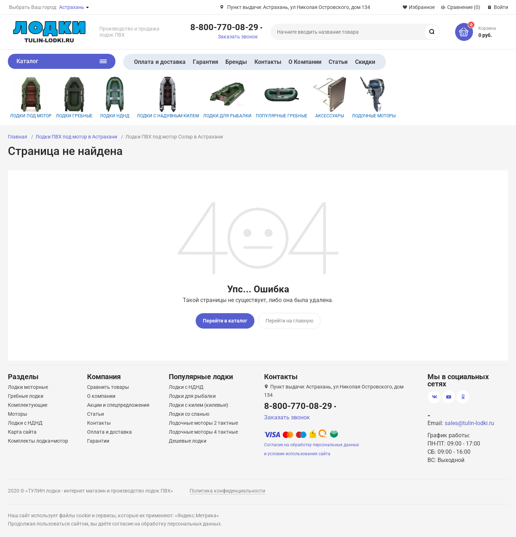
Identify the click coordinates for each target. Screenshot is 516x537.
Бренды (236, 61)
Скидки (365, 61)
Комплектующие (27, 405)
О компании (101, 396)
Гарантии (98, 441)
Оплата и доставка (160, 61)
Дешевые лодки (187, 441)
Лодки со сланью (189, 414)
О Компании (304, 61)
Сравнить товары (108, 387)
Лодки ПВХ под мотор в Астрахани (76, 137)
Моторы (17, 414)
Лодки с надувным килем (168, 97)
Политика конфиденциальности (227, 491)
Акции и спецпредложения (118, 405)
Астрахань (71, 7)
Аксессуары (330, 97)
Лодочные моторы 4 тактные (203, 432)
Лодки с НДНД (25, 423)
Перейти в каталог (225, 321)
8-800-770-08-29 (224, 27)
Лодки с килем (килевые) (198, 405)
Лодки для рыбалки (227, 97)
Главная (17, 137)
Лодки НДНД (115, 97)
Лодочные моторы (374, 97)
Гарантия (205, 61)
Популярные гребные (281, 97)
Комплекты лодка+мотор (38, 441)
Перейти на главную (289, 321)
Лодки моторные (28, 387)
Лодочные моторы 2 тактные (203, 423)
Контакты (268, 61)
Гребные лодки (25, 396)
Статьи (338, 61)
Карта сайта (22, 432)
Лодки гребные (74, 97)
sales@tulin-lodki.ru (469, 423)
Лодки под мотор (31, 97)
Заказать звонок (238, 36)
